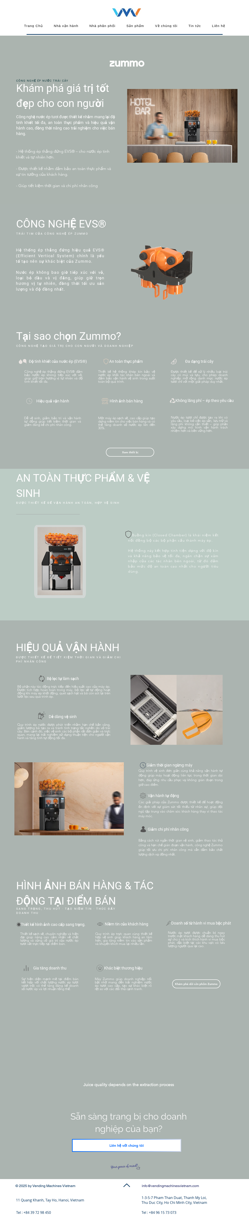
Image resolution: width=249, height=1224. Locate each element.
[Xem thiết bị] (130, 452)
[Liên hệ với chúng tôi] (126, 1145)
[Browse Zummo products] (196, 983)
